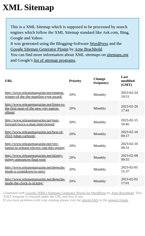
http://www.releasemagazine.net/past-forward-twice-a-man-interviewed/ (32, 122)
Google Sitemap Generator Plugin (39, 49)
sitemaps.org (117, 54)
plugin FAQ (90, 200)
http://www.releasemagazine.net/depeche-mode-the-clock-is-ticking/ (35, 181)
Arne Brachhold (88, 49)
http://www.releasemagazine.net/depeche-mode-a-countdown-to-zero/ (35, 169)
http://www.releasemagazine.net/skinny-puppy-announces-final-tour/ (34, 157)
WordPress (99, 43)
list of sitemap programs (54, 60)
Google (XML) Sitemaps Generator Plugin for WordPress (66, 193)
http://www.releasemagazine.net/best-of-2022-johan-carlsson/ (34, 134)
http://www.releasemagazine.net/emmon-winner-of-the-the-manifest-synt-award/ (34, 94)
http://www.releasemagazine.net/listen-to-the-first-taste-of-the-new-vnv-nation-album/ (35, 108)
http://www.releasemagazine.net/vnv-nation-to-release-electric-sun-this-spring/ (35, 145)
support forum (118, 200)
